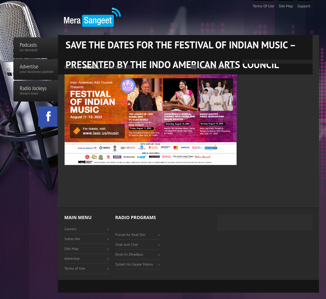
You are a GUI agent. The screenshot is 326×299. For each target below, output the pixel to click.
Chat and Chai (126, 244)
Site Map (286, 6)
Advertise (35, 69)
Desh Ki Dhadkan (129, 254)
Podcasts (35, 47)
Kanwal (91, 67)
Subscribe (72, 238)
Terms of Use (263, 6)
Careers (70, 228)
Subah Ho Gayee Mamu (134, 264)
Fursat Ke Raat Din (130, 234)
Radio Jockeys (35, 91)
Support (303, 6)
